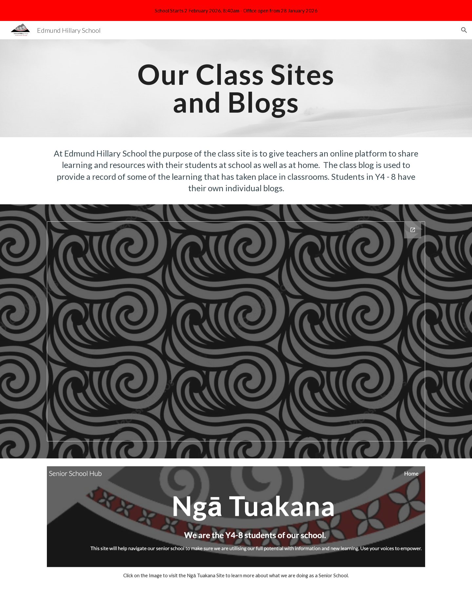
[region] (236, 10)
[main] (236, 88)
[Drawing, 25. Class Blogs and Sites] (236, 331)
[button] (464, 30)
